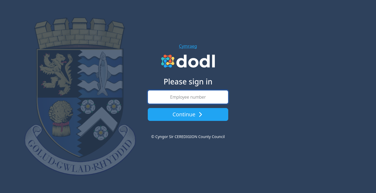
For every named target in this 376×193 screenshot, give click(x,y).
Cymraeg (188, 46)
